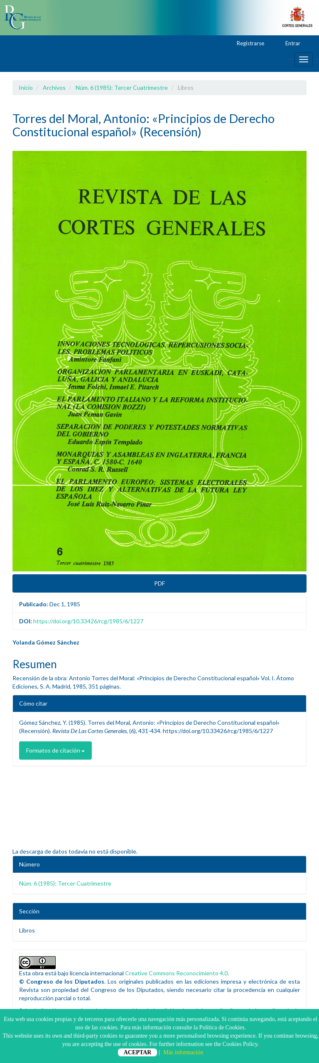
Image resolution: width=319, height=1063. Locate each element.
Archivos (54, 87)
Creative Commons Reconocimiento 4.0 (176, 973)
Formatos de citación (55, 750)
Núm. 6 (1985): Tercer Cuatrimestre (122, 87)
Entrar (288, 43)
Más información (183, 1052)
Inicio (26, 87)
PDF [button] (159, 583)
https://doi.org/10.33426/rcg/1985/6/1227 (88, 621)
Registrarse (246, 43)
